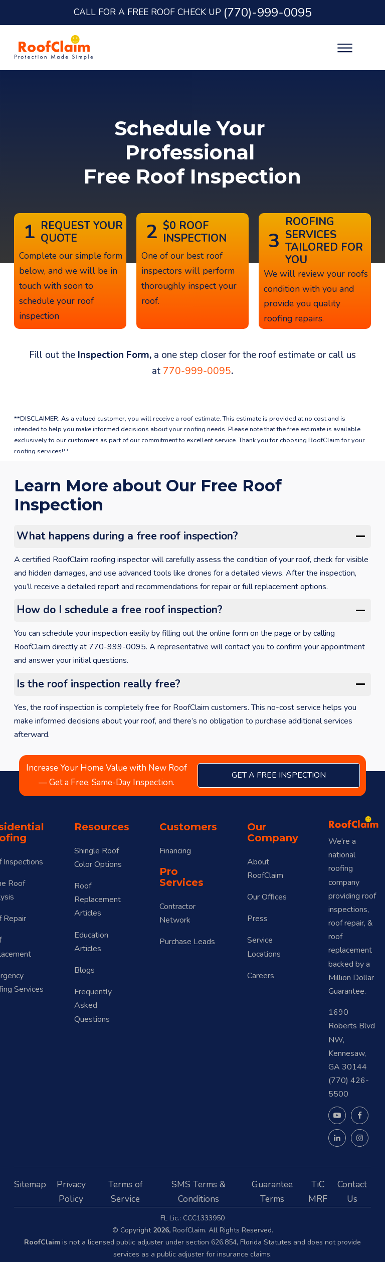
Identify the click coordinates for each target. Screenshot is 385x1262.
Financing (175, 850)
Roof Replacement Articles (97, 899)
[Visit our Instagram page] (359, 1138)
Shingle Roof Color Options (98, 857)
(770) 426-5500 (348, 1087)
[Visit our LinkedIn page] (337, 1138)
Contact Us (352, 1191)
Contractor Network (177, 913)
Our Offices (267, 897)
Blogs (84, 970)
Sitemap (30, 1184)
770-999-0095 (197, 371)
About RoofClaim (265, 868)
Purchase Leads (187, 941)
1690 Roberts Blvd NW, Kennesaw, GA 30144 (351, 1039)
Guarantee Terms (272, 1191)
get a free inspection (279, 775)
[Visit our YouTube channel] (337, 1115)
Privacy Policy (71, 1191)
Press (257, 918)
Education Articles (91, 942)
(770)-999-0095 (268, 13)
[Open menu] (345, 48)
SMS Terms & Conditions (198, 1191)
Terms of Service (125, 1191)
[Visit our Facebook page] (359, 1115)
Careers (260, 975)
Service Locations (264, 947)
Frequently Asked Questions (93, 1005)
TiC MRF (317, 1191)
